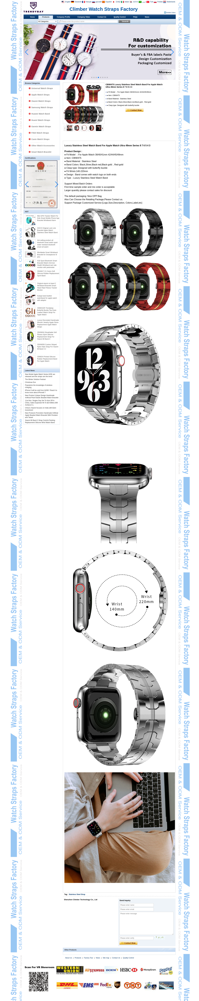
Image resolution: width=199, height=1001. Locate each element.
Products (45, 17)
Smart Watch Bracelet (41, 152)
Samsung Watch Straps (42, 107)
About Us (68, 958)
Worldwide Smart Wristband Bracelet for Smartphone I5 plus (47, 254)
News (147, 17)
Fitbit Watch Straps (40, 133)
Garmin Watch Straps (41, 126)
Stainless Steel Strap (77, 894)
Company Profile (63, 17)
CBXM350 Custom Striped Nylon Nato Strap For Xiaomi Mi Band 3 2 (47, 347)
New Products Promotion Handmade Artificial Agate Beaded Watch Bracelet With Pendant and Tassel (41, 415)
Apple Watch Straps (40, 95)
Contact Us (101, 17)
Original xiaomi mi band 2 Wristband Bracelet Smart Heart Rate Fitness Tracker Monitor (47, 286)
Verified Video (171, 12)
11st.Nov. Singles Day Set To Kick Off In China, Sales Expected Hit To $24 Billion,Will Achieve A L (41, 403)
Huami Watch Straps (40, 120)
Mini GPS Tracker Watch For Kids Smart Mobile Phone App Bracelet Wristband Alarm (48, 218)
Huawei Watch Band (40, 114)
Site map (106, 958)
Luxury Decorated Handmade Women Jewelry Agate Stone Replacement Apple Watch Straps (48, 323)
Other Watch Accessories (43, 145)
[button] (91, 77)
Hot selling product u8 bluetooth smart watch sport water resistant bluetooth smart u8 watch (47, 243)
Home (32, 17)
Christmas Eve (30, 382)
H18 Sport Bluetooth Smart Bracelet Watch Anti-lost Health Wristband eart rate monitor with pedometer (47, 264)
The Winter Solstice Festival (35, 379)
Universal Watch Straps (42, 88)
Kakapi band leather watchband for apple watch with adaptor (47, 298)
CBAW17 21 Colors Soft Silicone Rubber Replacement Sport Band (48, 273)
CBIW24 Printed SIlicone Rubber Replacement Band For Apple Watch (47, 359)
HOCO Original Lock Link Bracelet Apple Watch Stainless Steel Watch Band (47, 230)
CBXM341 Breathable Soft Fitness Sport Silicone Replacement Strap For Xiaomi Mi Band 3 (47, 335)
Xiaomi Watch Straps (41, 101)
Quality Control (120, 17)
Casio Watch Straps (40, 139)
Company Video (84, 17)
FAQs (135, 17)
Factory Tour (88, 958)
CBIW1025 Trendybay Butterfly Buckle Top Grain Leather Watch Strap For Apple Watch (46, 311)
